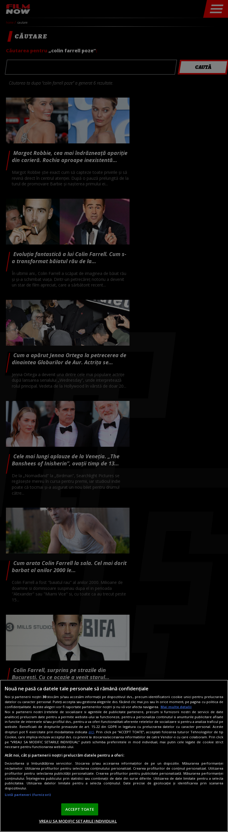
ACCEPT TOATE (79, 809)
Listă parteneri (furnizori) (28, 794)
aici (91, 731)
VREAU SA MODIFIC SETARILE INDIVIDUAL (78, 821)
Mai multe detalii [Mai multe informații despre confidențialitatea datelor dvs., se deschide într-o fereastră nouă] (176, 707)
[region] (114, 756)
